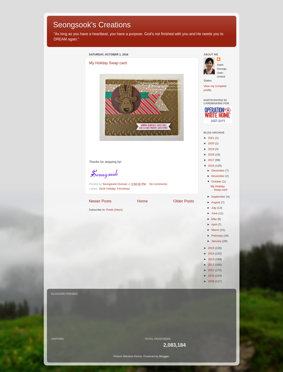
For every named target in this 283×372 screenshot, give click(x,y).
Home (142, 201)
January (216, 241)
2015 (211, 248)
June (214, 213)
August (216, 202)
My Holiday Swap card (108, 63)
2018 (211, 154)
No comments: (159, 184)
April (214, 224)
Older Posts (183, 201)
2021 (211, 137)
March (215, 229)
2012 (211, 264)
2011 (211, 270)
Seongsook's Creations (92, 24)
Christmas (123, 188)
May (214, 219)
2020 (211, 143)
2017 (211, 160)
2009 (211, 281)
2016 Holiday (107, 188)
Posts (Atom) (114, 209)
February (217, 235)
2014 (211, 253)
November (218, 176)
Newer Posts (100, 201)
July (214, 207)
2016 (211, 165)
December (218, 170)
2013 (211, 259)
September (218, 196)
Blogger (164, 356)
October (216, 181)
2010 (211, 275)
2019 (211, 149)
